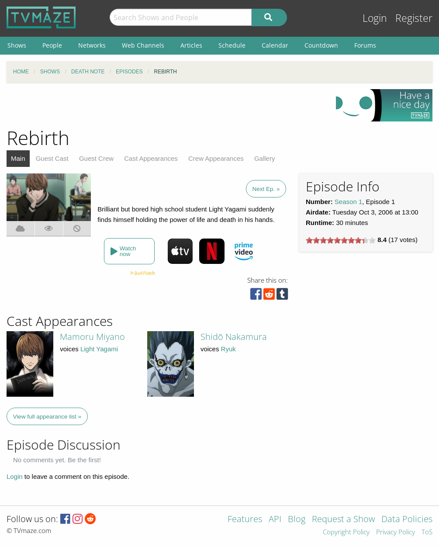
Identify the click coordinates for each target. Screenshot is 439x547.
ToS (427, 532)
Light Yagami (99, 349)
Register (413, 18)
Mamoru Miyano (92, 337)
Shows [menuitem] (16, 45)
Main (18, 158)
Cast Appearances (151, 158)
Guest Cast (52, 158)
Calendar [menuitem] (275, 45)
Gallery (264, 158)
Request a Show (343, 520)
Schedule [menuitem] (231, 45)
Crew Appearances (216, 158)
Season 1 (348, 201)
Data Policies (406, 520)
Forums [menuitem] (365, 45)
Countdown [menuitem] (321, 45)
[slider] (341, 240)
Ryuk (228, 349)
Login (375, 18)
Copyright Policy (346, 532)
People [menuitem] (52, 45)
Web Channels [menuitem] (143, 45)
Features (245, 520)
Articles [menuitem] (191, 45)
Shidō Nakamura (233, 337)
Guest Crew (96, 158)
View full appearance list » (47, 416)
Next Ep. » (266, 189)
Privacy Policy (395, 532)
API (275, 520)
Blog (296, 520)
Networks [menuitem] (92, 45)
